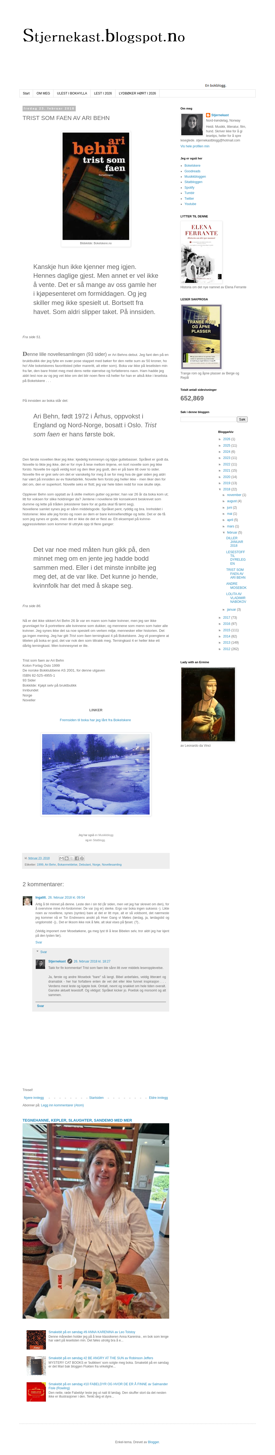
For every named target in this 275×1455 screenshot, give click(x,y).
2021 (227, 470)
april (230, 520)
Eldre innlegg (158, 1098)
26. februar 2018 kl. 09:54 (66, 897)
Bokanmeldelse (67, 864)
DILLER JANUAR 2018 (234, 542)
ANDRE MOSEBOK (236, 585)
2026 (227, 439)
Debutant (85, 864)
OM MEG (43, 93)
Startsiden (96, 1098)
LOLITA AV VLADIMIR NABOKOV (236, 598)
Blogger (153, 1442)
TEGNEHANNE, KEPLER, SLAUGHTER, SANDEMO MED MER (77, 1120)
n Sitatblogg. (98, 840)
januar (232, 609)
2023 (227, 458)
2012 (227, 649)
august (232, 501)
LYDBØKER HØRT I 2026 (137, 93)
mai (230, 514)
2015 (227, 630)
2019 (227, 483)
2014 (227, 636)
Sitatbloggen (193, 182)
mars (231, 526)
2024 (227, 452)
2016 (227, 624)
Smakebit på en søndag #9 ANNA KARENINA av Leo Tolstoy (92, 1332)
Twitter (189, 198)
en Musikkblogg (104, 835)
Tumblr (189, 193)
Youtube (190, 204)
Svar (38, 942)
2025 (227, 445)
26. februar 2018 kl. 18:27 (92, 961)
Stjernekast (57, 961)
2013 (227, 642)
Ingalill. (40, 897)
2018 (227, 489)
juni (230, 507)
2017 (227, 617)
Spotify (189, 187)
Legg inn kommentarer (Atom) (62, 1105)
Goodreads (192, 171)
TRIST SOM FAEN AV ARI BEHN (235, 573)
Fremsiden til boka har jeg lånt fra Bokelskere (96, 720)
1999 (40, 864)
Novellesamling (112, 864)
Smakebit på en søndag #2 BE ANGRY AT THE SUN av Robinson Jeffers (101, 1358)
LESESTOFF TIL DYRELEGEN (235, 558)
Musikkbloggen (195, 176)
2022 (227, 464)
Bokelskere (192, 165)
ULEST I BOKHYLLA (72, 93)
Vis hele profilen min (194, 146)
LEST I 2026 (103, 93)
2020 (227, 477)
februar (232, 532)
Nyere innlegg (34, 1098)
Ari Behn (50, 864)
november (234, 495)
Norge (96, 864)
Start (26, 93)
